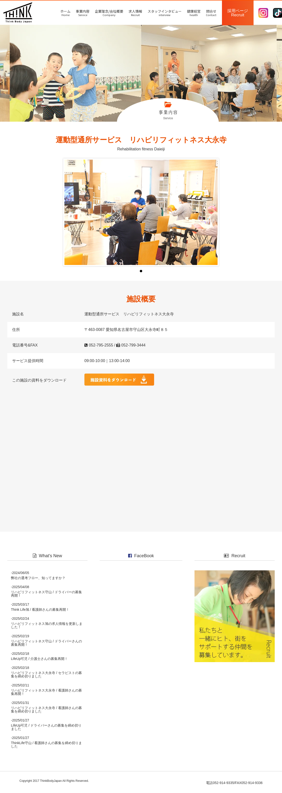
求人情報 (135, 13)
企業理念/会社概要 (109, 13)
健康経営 (194, 13)
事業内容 (82, 13)
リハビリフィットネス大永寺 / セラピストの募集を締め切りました (46, 677)
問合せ (211, 13)
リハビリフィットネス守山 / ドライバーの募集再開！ (46, 596)
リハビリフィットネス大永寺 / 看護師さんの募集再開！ (46, 694)
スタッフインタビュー (165, 13)
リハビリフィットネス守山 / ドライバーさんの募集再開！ (46, 645)
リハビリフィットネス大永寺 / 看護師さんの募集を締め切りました (46, 712)
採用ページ (237, 13)
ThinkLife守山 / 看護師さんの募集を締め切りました (46, 747)
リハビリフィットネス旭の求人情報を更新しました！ (46, 628)
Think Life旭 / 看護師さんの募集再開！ (40, 612)
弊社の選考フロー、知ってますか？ (38, 581)
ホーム (65, 13)
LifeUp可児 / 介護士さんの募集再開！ (39, 661)
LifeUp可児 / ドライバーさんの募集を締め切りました (46, 729)
